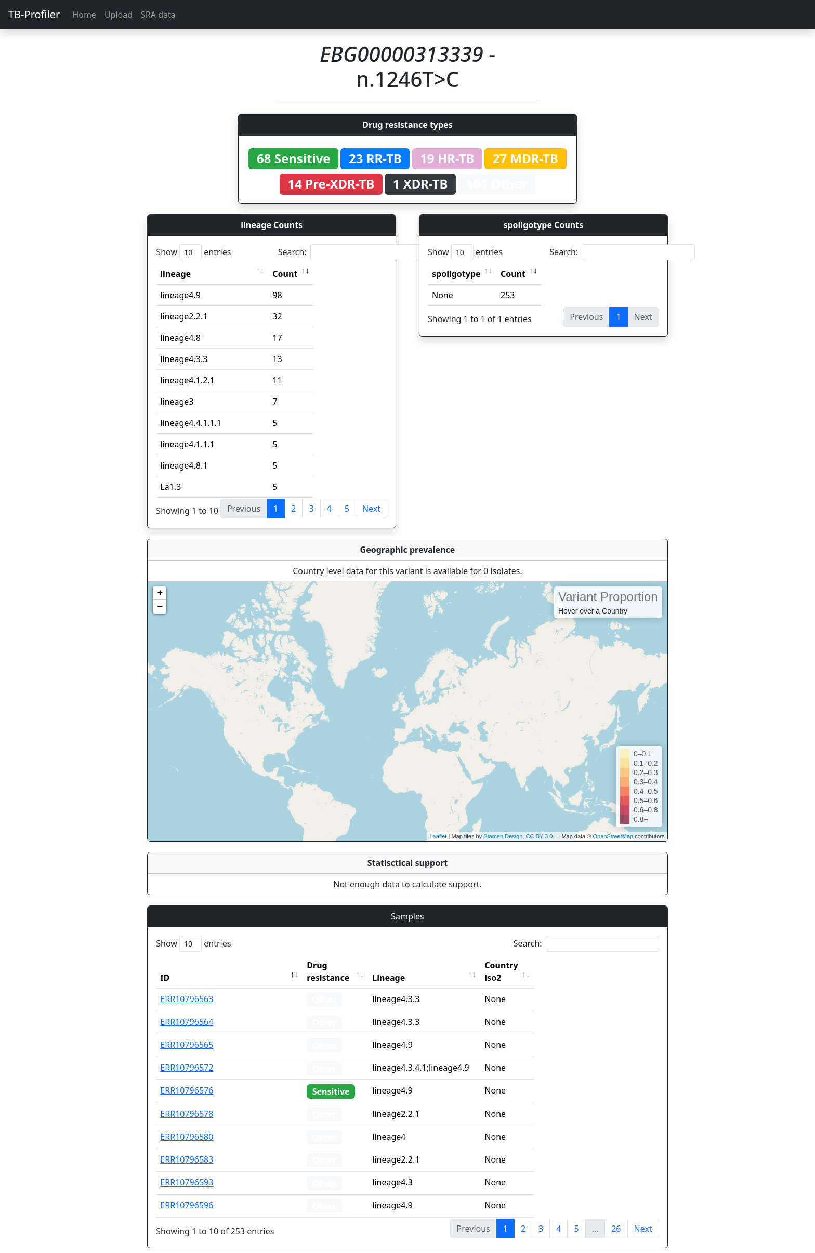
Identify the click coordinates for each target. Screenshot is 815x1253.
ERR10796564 (186, 1009)
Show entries (193, 252)
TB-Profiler (34, 14)
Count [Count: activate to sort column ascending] (284, 273)
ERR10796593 (186, 1170)
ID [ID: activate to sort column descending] (164, 965)
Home (84, 14)
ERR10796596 (186, 1192)
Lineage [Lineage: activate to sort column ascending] (408, 965)
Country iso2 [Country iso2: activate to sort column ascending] (530, 965)
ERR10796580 (186, 1124)
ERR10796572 (186, 1055)
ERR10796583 (186, 1147)
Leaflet (437, 836)
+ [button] (160, 593)
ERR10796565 (186, 1032)
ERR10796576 (186, 1078)
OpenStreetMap (613, 836)
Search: (351, 252)
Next (371, 508)
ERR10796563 (186, 986)
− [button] (160, 607)
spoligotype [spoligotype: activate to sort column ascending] (456, 273)
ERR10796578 (186, 1101)
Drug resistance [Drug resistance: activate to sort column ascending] (339, 965)
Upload (118, 14)
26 (616, 1216)
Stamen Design (502, 836)
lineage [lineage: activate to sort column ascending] (175, 273)
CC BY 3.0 (539, 836)
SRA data (158, 14)
